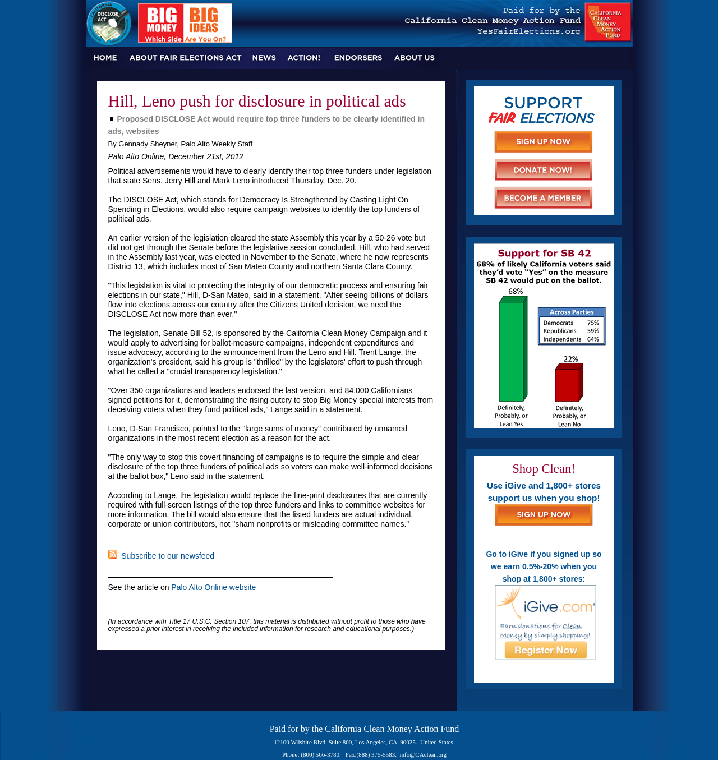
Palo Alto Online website (213, 587)
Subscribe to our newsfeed (161, 555)
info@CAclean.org (423, 754)
